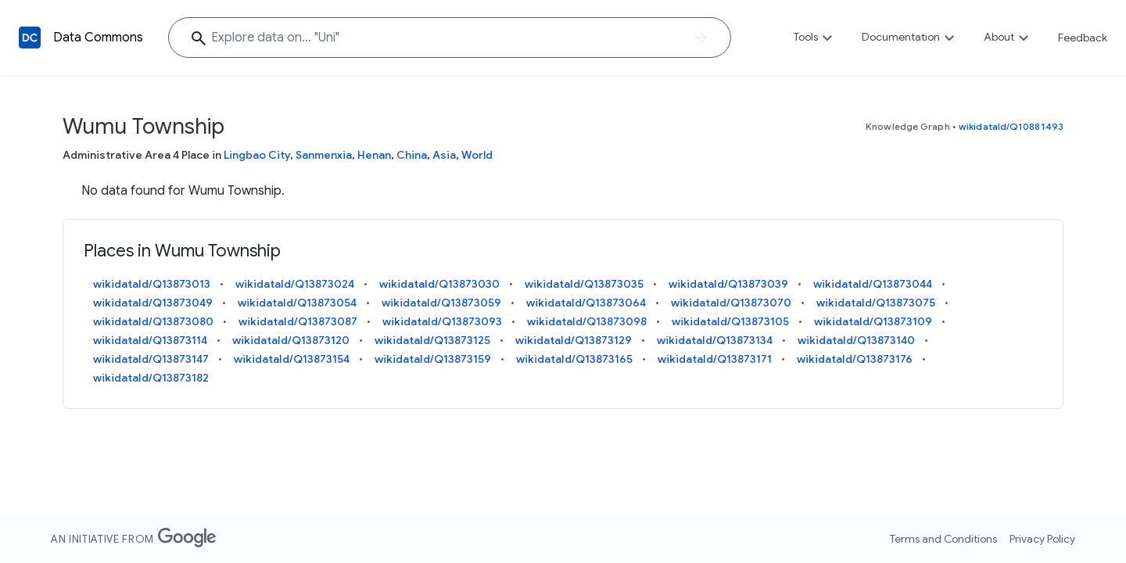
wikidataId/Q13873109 (873, 321)
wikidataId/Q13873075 (875, 303)
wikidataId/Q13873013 (151, 284)
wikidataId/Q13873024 (294, 284)
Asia (444, 155)
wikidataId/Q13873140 (856, 340)
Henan (374, 155)
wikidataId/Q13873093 (442, 321)
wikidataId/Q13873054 (297, 303)
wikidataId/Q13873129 (573, 340)
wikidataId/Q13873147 (151, 359)
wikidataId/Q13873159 (433, 359)
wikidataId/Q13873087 (297, 321)
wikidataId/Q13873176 (855, 359)
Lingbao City (257, 155)
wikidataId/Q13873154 (292, 359)
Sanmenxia (324, 155)
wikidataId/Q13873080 (153, 321)
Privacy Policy (1042, 539)
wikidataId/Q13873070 (731, 303)
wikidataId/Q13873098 (587, 321)
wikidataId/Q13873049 (153, 303)
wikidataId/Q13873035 (584, 284)
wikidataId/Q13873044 (872, 284)
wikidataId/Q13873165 (574, 359)
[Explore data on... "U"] (449, 37)
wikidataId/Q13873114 (150, 340)
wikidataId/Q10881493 (1011, 126)
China (411, 155)
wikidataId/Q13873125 (432, 340)
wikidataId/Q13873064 (586, 303)
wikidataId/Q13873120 (291, 340)
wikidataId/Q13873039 (728, 284)
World (477, 155)
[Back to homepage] (30, 37)
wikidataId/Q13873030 (439, 284)
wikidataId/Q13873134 (715, 340)
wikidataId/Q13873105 (730, 321)
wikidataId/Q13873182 (151, 378)
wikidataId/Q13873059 (441, 303)
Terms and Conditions (943, 539)
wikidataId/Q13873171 (715, 359)
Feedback (1082, 37)
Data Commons (98, 37)
